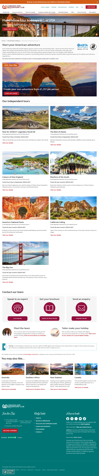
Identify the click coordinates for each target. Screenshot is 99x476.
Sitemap (43, 469)
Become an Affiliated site (43, 420)
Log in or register (45, 7)
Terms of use (23, 469)
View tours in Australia (9, 389)
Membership (6, 12)
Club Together (92, 12)
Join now (91, 7)
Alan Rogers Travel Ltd (31, 354)
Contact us (39, 432)
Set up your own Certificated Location (46, 423)
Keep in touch (72, 414)
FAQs (77, 7)
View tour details (7, 143)
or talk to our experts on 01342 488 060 (31, 29)
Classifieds (71, 7)
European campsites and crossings (46, 12)
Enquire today (10, 29)
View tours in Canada (81, 387)
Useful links (39, 414)
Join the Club (8, 414)
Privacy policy (38, 469)
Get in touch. (78, 437)
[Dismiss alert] (97, 2)
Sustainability (62, 469)
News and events (62, 7)
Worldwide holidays (63, 12)
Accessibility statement (14, 469)
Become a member (10, 431)
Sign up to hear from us (83, 427)
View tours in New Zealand (58, 389)
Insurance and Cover (17, 12)
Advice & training (81, 12)
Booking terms (30, 469)
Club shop (53, 7)
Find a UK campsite (30, 12)
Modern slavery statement (52, 469)
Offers (72, 12)
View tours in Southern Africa (35, 389)
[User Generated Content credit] (97, 34)
